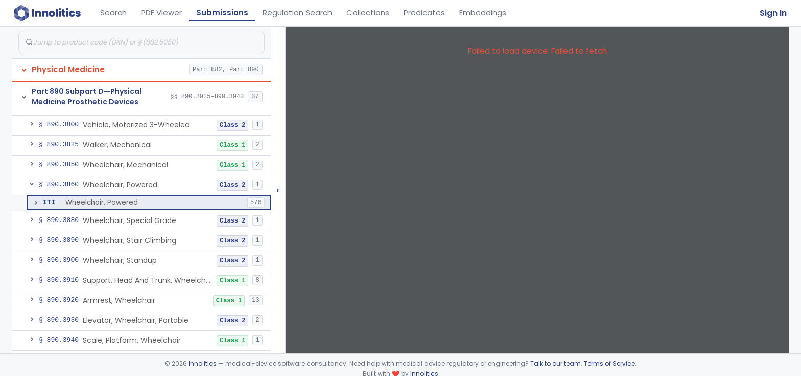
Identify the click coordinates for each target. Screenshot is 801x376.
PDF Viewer (161, 12)
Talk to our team (555, 363)
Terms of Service (609, 363)
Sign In (773, 13)
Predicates (424, 12)
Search (113, 12)
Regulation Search (297, 12)
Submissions (222, 12)
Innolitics (203, 363)
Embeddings (482, 12)
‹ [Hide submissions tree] (277, 190)
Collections (367, 12)
